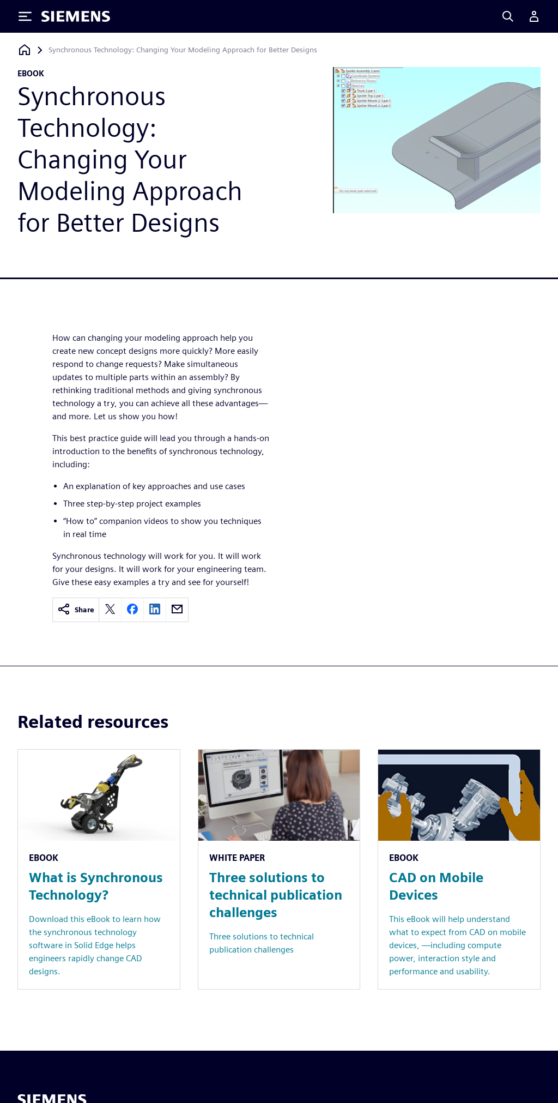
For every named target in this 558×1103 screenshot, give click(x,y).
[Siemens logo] (75, 16)
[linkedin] (155, 610)
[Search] (508, 16)
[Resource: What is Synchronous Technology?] (98, 869)
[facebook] (132, 610)
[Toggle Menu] (25, 16)
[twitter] (110, 610)
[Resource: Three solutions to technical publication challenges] (279, 869)
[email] (177, 610)
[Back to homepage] (24, 50)
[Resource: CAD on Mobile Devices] (459, 869)
